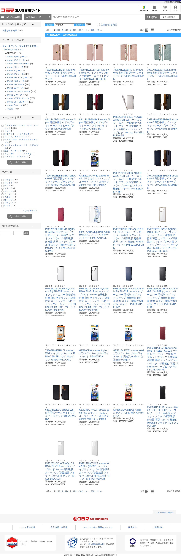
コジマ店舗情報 (27, 527)
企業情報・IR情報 (59, 527)
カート (165, 9)
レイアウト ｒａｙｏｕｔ (18, 134)
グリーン (10, 191)
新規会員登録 (144, 9)
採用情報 (132, 527)
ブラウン (10, 202)
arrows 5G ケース (15, 88)
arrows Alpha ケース (16, 56)
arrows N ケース (14, 70)
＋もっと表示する (29, 211)
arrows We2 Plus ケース (18, 63)
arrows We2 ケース (16, 60)
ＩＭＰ (9, 131)
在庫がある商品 (12, 30)
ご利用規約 (169, 2)
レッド (10, 205)
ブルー (10, 188)
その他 (10, 108)
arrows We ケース (15, 74)
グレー (9, 185)
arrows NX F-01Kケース (18, 98)
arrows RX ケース (15, 67)
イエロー (10, 197)
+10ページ (82, 30)
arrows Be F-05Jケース (18, 102)
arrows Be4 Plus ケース (18, 77)
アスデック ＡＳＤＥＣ (17, 156)
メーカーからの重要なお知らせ (98, 527)
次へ (99, 30)
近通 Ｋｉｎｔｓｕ (15, 150)
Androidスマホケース (14, 49)
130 (92, 30)
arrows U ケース (14, 95)
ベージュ (10, 194)
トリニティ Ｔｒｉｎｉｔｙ (19, 153)
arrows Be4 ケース (15, 84)
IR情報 (178, 2)
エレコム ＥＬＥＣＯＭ (17, 136)
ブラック (11, 179)
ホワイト (11, 182)
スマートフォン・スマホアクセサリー (20, 46)
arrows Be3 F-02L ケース (18, 91)
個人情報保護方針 (96, 544)
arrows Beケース (15, 105)
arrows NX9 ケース (16, 81)
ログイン (175, 9)
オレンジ (10, 200)
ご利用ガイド (154, 9)
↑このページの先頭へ (164, 512)
